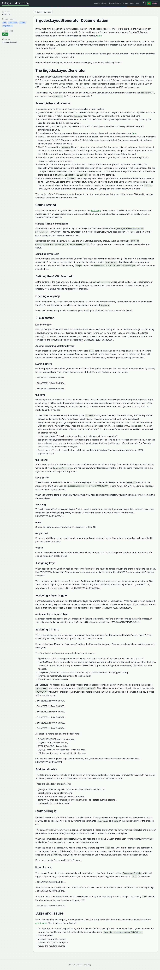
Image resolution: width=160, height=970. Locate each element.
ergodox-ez (7, 26)
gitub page (96, 210)
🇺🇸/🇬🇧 (154, 3)
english (22, 23)
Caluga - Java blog (15, 3)
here (99, 35)
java (4, 23)
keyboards (13, 23)
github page (41, 923)
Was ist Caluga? (100, 3)
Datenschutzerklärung (118, 3)
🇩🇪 (149, 3)
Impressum (134, 3)
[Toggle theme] (144, 3)
